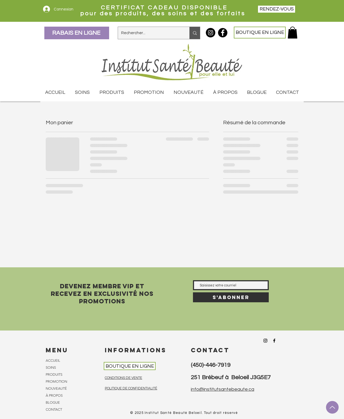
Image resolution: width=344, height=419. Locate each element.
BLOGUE (53, 402)
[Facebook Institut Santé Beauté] (222, 32)
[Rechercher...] (149, 33)
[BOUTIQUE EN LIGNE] (260, 32)
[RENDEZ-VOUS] (276, 9)
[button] (293, 32)
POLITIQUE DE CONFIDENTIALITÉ (131, 388)
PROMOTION (56, 381)
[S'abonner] (231, 297)
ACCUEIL (53, 360)
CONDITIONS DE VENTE (123, 378)
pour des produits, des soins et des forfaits (164, 13)
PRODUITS (54, 374)
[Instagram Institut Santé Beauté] (210, 32)
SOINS (51, 367)
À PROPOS (54, 395)
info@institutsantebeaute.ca (222, 389)
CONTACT (54, 409)
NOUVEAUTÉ (56, 388)
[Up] (332, 407)
